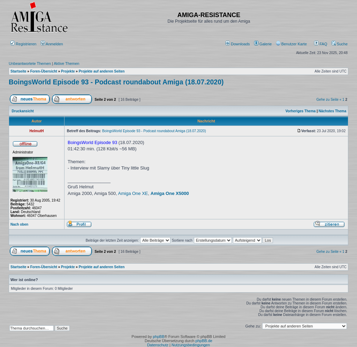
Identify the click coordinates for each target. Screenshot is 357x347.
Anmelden (52, 44)
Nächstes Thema (332, 111)
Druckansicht (23, 111)
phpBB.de (204, 341)
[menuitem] (238, 44)
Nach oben (19, 224)
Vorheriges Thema (301, 111)
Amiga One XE (133, 193)
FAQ (320, 44)
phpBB (158, 336)
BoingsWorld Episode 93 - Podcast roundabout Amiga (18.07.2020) (116, 82)
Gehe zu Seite (328, 99)
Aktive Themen (66, 63)
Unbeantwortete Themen (30, 63)
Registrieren (23, 44)
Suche (340, 44)
